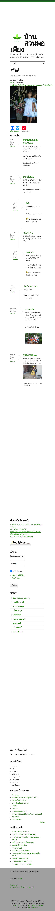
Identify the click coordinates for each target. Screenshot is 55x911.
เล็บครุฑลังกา (17, 819)
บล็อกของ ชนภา (14, 131)
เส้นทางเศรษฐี (17, 848)
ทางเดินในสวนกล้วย (19, 800)
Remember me (17, 571)
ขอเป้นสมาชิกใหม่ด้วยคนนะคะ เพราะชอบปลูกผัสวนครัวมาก (31, 85)
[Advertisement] (27, 15)
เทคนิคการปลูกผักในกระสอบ (22, 851)
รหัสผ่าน (13, 563)
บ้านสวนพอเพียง (27, 43)
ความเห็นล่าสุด (18, 606)
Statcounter (14, 885)
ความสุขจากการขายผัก (20, 859)
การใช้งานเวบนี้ (18, 602)
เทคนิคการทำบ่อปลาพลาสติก (22, 864)
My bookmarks (18, 632)
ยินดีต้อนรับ (28, 176)
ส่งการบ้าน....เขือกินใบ (18, 529)
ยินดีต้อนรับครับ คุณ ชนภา (30, 141)
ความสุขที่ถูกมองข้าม (19, 845)
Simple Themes (33, 907)
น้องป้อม (30, 252)
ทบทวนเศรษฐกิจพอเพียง (20, 832)
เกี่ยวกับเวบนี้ (17, 628)
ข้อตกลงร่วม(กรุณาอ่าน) (21, 598)
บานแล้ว (15, 809)
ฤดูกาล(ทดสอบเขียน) (19, 811)
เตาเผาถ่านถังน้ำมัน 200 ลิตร (22, 861)
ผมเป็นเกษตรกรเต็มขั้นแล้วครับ (23, 842)
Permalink (12, 146)
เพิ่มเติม (42, 822)
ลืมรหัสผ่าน (16, 578)
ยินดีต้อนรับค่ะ (31, 286)
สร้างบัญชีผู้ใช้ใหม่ (18, 575)
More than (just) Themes (35, 905)
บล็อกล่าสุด (17, 615)
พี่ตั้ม (28, 203)
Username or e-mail (17, 556)
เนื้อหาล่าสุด (17, 611)
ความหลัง (15, 817)
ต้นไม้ (12, 83)
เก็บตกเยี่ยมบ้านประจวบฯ (19, 534)
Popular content (19, 619)
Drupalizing (15, 905)
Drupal (20, 878)
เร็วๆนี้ (14, 806)
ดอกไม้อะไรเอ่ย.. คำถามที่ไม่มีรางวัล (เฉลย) (25, 532)
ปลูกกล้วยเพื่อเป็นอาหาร (20, 803)
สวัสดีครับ (28, 232)
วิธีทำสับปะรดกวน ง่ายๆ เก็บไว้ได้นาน (25, 798)
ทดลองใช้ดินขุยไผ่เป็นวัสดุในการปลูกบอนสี (27, 814)
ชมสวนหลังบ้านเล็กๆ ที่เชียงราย (21, 537)
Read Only (15, 795)
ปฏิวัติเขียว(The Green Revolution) (24, 834)
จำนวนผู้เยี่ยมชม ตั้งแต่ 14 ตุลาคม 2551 (22, 887)
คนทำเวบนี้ (17, 623)
